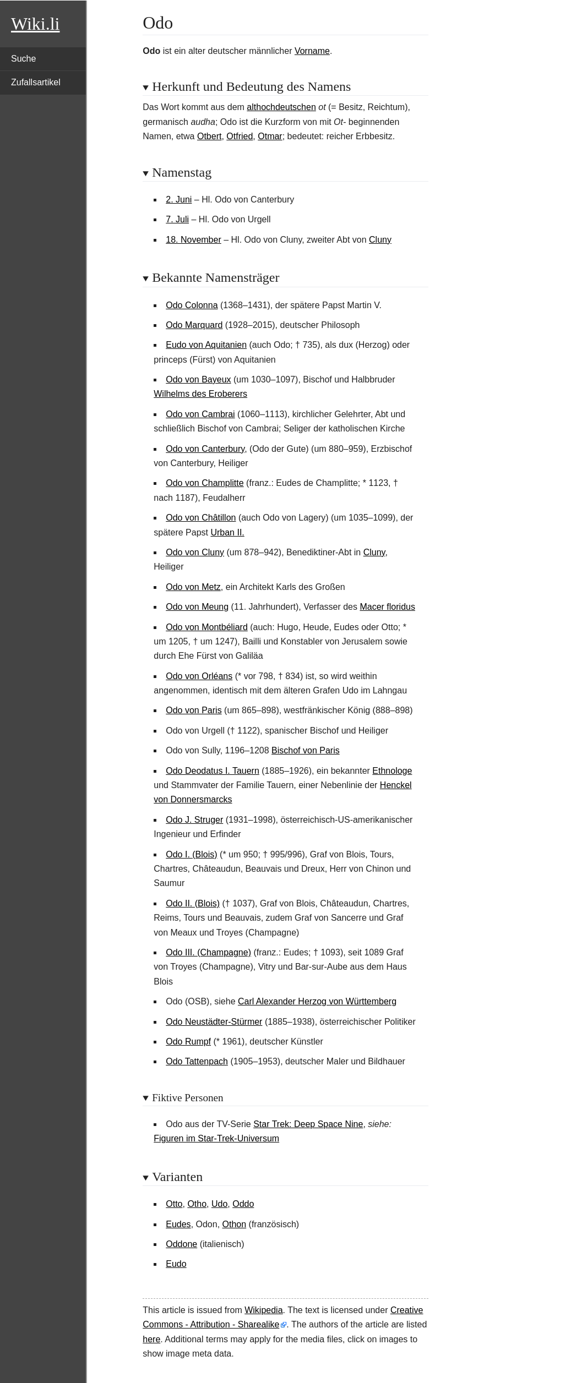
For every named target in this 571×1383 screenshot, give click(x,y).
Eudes (178, 1224)
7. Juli (177, 219)
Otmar (270, 136)
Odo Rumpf (188, 1041)
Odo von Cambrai (200, 414)
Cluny (380, 239)
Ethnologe (392, 770)
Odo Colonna (191, 305)
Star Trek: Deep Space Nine (308, 1124)
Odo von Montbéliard (207, 627)
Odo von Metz (193, 587)
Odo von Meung (197, 606)
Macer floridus (387, 606)
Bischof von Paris (305, 750)
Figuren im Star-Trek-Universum (216, 1138)
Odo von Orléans (199, 676)
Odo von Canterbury (205, 448)
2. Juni (179, 199)
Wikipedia (263, 1310)
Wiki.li (35, 24)
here (151, 1339)
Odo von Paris (193, 710)
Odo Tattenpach (197, 1061)
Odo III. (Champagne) (208, 952)
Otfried (239, 136)
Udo (219, 1204)
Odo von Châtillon (201, 517)
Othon (234, 1224)
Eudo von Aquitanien (206, 344)
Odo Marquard (194, 325)
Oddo (243, 1204)
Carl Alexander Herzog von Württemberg (317, 1001)
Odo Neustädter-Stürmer (214, 1021)
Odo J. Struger (194, 819)
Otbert (209, 136)
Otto (174, 1204)
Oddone (181, 1244)
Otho (196, 1204)
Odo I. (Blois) (191, 854)
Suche (23, 58)
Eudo (176, 1264)
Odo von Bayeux (198, 379)
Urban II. (227, 532)
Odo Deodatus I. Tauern (212, 770)
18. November (193, 239)
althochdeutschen (281, 107)
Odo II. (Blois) (193, 903)
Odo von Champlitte (204, 483)
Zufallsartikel (36, 82)
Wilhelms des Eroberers (200, 393)
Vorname (312, 51)
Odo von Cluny (195, 552)
